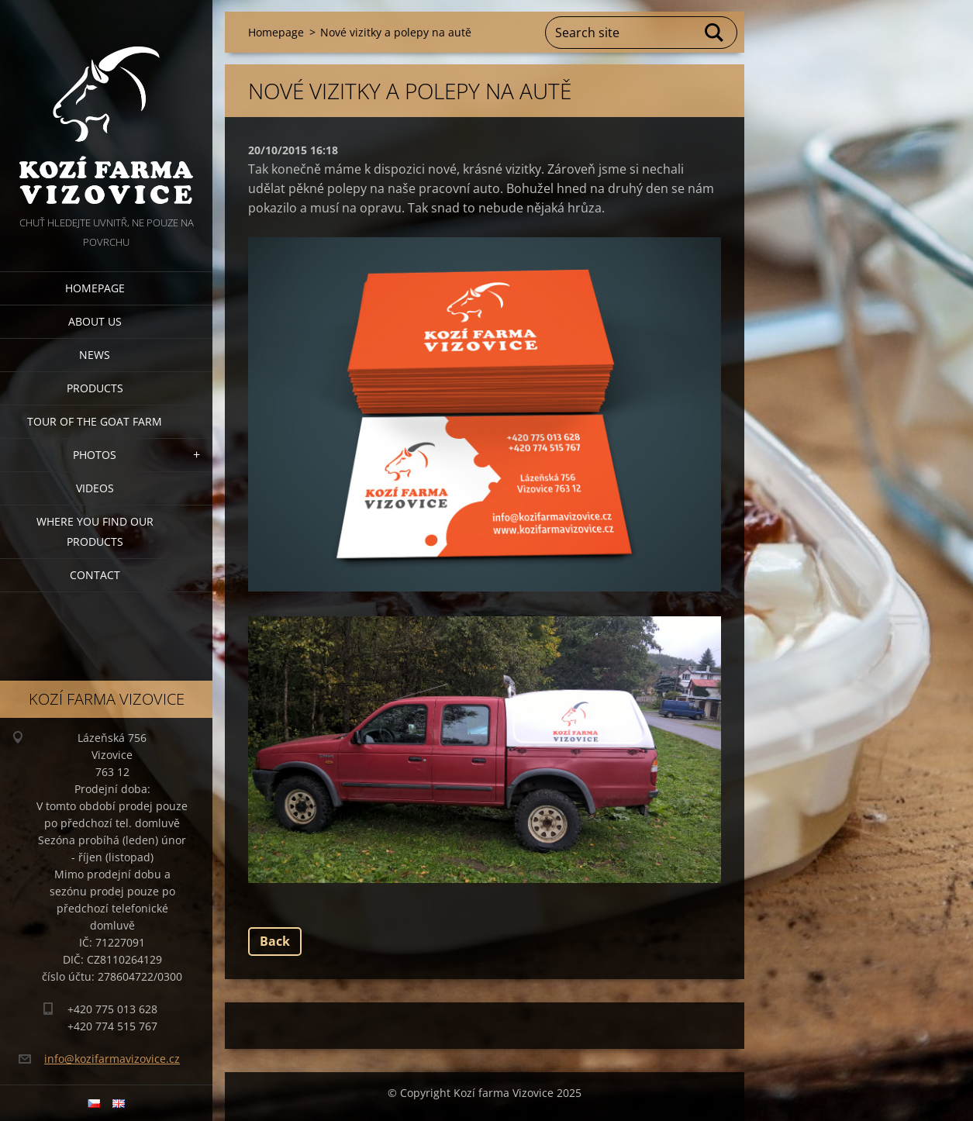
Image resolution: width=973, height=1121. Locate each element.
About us (95, 321)
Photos (94, 454)
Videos (95, 488)
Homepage (95, 288)
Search (715, 32)
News (94, 354)
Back (275, 941)
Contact (95, 574)
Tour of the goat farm (94, 421)
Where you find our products (95, 531)
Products (95, 388)
